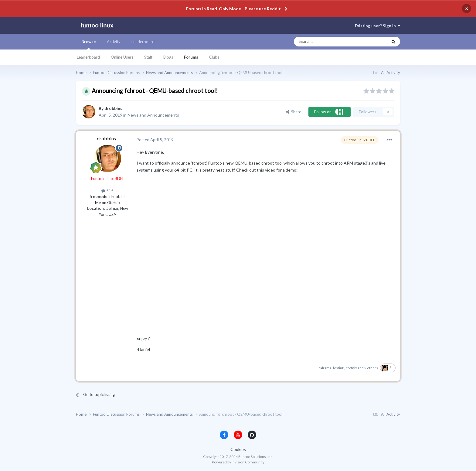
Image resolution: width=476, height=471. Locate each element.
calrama (325, 368)
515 (107, 190)
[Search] (328, 41)
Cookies (238, 449)
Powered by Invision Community (238, 462)
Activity (114, 41)
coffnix (351, 368)
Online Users (122, 57)
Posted (155, 139)
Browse (88, 44)
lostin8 (338, 368)
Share (293, 111)
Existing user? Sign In (377, 25)
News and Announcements (153, 115)
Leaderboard (88, 57)
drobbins (113, 108)
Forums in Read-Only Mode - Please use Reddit (233, 8)
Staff (148, 57)
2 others (371, 368)
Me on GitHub (107, 202)
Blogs (168, 57)
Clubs (214, 57)
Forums (191, 57)
